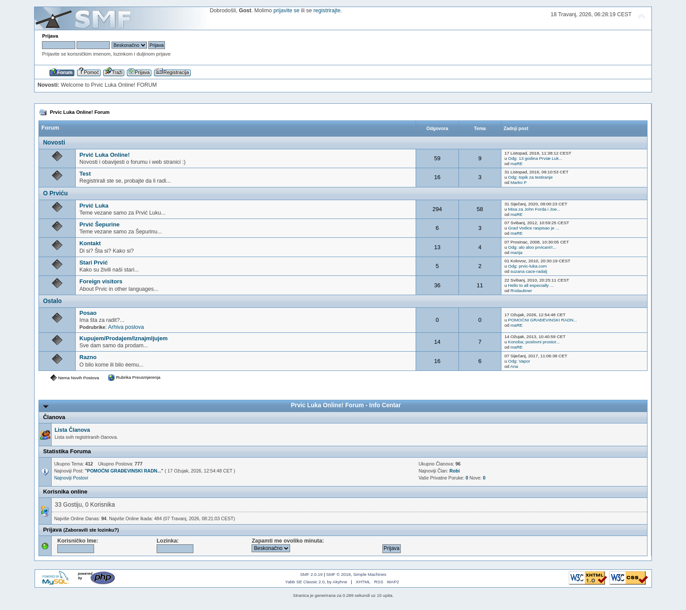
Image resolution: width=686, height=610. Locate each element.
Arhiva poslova (126, 327)
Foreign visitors (101, 281)
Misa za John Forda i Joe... (534, 209)
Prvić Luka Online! (105, 155)
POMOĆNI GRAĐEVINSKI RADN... (542, 319)
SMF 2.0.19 (311, 574)
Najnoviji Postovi (71, 477)
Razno (88, 357)
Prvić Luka (94, 205)
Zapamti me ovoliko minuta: (288, 545)
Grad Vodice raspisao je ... (533, 228)
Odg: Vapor (519, 361)
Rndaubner (521, 290)
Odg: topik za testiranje (530, 177)
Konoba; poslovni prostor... (534, 341)
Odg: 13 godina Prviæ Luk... (535, 158)
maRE (517, 163)
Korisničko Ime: (77, 545)
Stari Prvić (94, 262)
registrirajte (326, 10)
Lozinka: (175, 545)
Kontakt (90, 243)
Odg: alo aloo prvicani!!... (532, 247)
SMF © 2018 (338, 574)
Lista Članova (72, 430)
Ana (514, 366)
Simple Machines (369, 574)
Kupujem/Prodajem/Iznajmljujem (124, 338)
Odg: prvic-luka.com (527, 266)
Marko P (519, 182)
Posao (88, 313)
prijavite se (286, 10)
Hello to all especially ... (530, 285)
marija (516, 252)
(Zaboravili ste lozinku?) (91, 529)
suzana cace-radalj (529, 271)
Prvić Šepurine (100, 224)
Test (85, 173)
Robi (454, 470)
